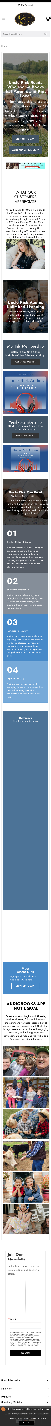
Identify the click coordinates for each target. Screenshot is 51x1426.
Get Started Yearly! (25, 435)
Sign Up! (25, 1353)
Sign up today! (25, 139)
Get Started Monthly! (25, 361)
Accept (26, 1422)
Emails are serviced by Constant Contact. (25, 1345)
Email (13, 1319)
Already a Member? (25, 150)
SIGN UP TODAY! (25, 985)
